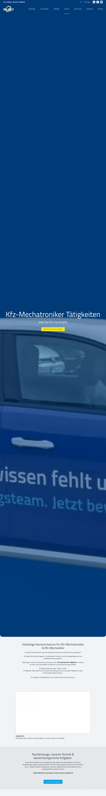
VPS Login (87, 2)
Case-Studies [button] (44, 9)
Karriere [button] (66, 9)
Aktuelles (56, 9)
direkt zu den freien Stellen (53, 329)
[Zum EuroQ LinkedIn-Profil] (94, 2)
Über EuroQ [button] (77, 9)
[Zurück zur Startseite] (8, 9)
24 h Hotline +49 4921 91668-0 (14, 2)
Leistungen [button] (31, 9)
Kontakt (100, 9)
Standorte (89, 9)
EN (81, 2)
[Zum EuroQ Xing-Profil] (97, 2)
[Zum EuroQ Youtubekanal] (101, 2)
